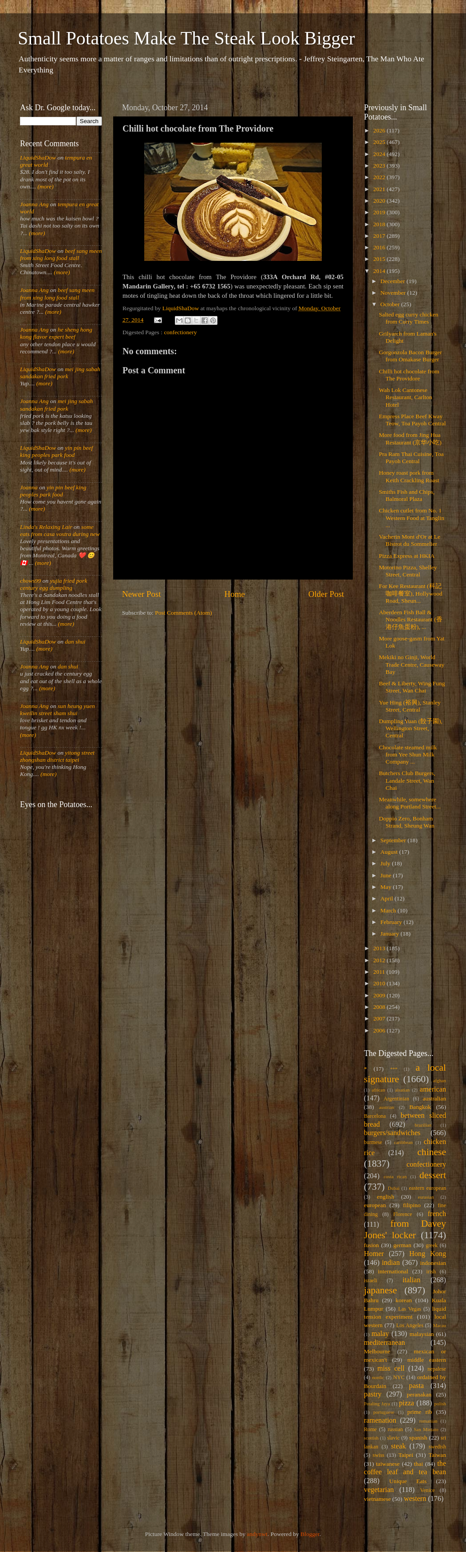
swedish (437, 1447)
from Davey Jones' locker (405, 1229)
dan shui (75, 641)
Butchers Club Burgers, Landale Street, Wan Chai (407, 780)
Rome (370, 1429)
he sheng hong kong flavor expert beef (56, 333)
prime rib (419, 1411)
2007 (380, 1018)
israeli (370, 1280)
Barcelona (375, 1116)
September (393, 840)
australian (434, 1098)
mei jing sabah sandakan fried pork (60, 373)
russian (395, 1429)
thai (418, 1463)
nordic (378, 1377)
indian (390, 1263)
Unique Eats (408, 1481)
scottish (371, 1437)
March (389, 910)
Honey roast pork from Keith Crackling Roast (409, 476)
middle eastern (426, 1359)
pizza (406, 1403)
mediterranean (384, 1343)
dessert (432, 1175)
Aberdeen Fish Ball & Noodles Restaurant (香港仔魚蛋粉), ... (410, 619)
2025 (380, 142)
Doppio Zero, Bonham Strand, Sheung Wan (406, 822)
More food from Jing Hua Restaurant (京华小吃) (410, 438)
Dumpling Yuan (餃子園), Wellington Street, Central (410, 728)
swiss (378, 1455)
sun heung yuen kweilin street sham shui (57, 709)
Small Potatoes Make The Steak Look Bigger (186, 38)
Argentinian (396, 1099)
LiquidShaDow (38, 157)
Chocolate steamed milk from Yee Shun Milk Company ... (408, 754)
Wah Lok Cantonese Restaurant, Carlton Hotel (405, 397)
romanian (428, 1421)
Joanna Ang (34, 204)
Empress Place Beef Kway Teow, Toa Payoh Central (412, 420)
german (402, 1245)
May (386, 887)
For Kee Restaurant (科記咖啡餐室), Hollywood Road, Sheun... (410, 593)
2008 (380, 1007)
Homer (374, 1254)
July (386, 863)
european (375, 1205)
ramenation (380, 1420)
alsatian (402, 1089)
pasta (416, 1386)
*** (393, 1069)
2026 (380, 130)
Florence (402, 1214)
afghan (439, 1080)
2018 (380, 224)
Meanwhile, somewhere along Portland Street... (410, 803)
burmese (373, 1142)
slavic (393, 1438)
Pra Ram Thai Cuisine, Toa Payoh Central (411, 457)
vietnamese (377, 1499)
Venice (427, 1490)
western (415, 1499)
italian (411, 1280)
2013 (380, 948)
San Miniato (426, 1429)
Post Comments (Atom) (183, 612)
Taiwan (437, 1455)
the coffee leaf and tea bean (405, 1468)
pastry (373, 1394)
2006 (380, 1030)
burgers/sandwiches (392, 1133)
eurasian (426, 1197)
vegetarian (379, 1490)
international (393, 1271)
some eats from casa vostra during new (60, 530)
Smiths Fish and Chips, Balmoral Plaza (406, 495)
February (391, 922)
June (386, 875)
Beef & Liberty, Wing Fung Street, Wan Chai (412, 687)
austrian (386, 1107)
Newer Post (141, 594)
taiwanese (387, 1463)
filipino (412, 1205)
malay (380, 1334)
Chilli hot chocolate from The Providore (409, 375)
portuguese (383, 1412)
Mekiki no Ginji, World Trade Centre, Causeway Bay (412, 664)
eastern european (427, 1188)
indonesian (433, 1263)
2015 (380, 259)
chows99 (30, 580)
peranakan (419, 1394)
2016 (380, 247)
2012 (380, 960)
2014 (380, 271)
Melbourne (377, 1351)
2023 (380, 165)
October (390, 304)
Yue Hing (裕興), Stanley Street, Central (410, 706)
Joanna (29, 487)
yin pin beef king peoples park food (56, 451)
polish (440, 1403)
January (390, 933)
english (385, 1196)
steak (398, 1446)
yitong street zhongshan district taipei (57, 756)
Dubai (393, 1188)
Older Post (326, 594)
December (393, 281)
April (387, 898)
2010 (380, 983)
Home (235, 594)
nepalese (436, 1369)
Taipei (406, 1455)
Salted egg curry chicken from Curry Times (408, 318)
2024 (380, 154)
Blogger (310, 1534)
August (389, 851)
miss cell (390, 1368)
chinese (431, 1152)
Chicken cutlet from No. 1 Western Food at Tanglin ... (411, 517)
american (433, 1089)
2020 (380, 200)
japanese (380, 1290)
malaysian (422, 1334)
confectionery (180, 332)
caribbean (403, 1142)
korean (403, 1300)
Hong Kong (427, 1254)
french (437, 1214)
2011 (380, 971)
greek (432, 1245)
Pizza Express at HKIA (407, 555)
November (393, 292)
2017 (380, 235)
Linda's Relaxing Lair (46, 527)
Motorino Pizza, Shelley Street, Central (408, 571)
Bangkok (420, 1107)
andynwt (257, 1534)
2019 (380, 212)
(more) (45, 186)
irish (431, 1271)
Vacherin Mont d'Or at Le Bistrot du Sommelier (409, 540)
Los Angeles (409, 1325)
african (378, 1089)
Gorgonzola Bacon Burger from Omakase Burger (410, 356)
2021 (380, 189)
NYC (399, 1377)
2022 (380, 177)
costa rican (395, 1176)
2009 (380, 995)
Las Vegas (409, 1309)
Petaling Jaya (377, 1403)
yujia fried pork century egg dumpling (53, 584)
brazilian (423, 1125)
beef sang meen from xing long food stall (61, 254)
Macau (439, 1325)
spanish (418, 1437)
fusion (371, 1245)
